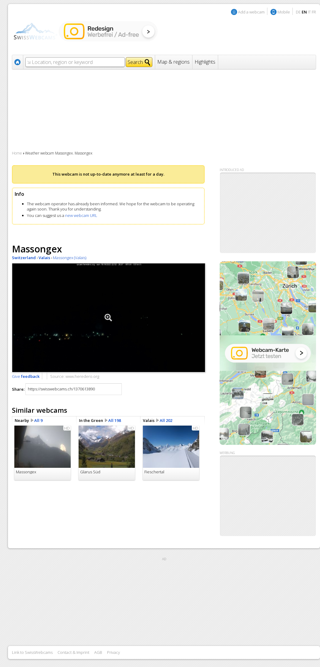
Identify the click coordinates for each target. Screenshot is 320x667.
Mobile (283, 12)
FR (314, 12)
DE (298, 12)
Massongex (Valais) (69, 257)
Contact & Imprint (73, 652)
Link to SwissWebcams (32, 652)
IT (309, 12)
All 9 (38, 420)
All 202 (166, 420)
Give (25, 376)
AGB (98, 652)
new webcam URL (81, 215)
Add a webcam (251, 12)
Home (17, 153)
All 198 (114, 420)
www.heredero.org (82, 376)
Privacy (113, 652)
